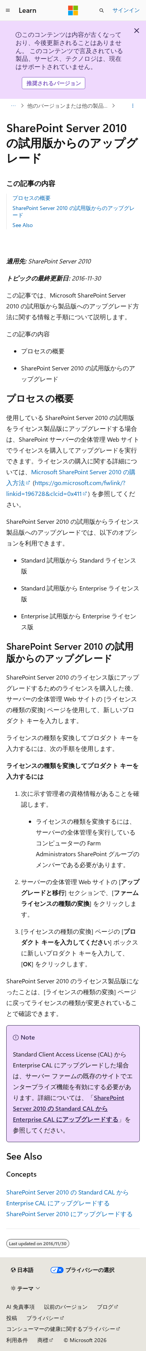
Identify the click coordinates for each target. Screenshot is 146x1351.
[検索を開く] (101, 10)
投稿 (11, 1318)
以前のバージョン (66, 1306)
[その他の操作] (133, 106)
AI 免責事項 (20, 1306)
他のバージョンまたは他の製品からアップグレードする (68, 105)
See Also (22, 225)
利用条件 (17, 1340)
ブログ (105, 1306)
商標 (42, 1340)
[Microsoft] (73, 10)
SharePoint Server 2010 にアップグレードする (69, 1214)
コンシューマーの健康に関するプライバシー (60, 1328)
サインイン (126, 10)
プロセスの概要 (31, 197)
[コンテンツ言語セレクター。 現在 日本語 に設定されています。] (22, 1270)
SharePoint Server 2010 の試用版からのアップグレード (73, 211)
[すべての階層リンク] (13, 106)
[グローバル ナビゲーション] (8, 10)
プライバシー (42, 1318)
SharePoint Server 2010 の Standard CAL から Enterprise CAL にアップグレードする (68, 1108)
